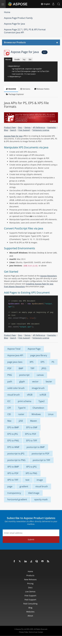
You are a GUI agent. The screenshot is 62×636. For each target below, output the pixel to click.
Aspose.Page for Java (14, 23)
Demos (27, 127)
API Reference (39, 127)
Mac (9, 420)
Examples (51, 127)
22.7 (44, 52)
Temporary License (40, 130)
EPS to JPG (12, 433)
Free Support (24, 130)
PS (53, 361)
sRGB (29, 394)
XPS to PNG (31, 473)
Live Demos (30, 591)
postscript (24, 374)
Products (30, 575)
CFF (9, 407)
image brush (38, 388)
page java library (38, 355)
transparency (14, 493)
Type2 (42, 401)
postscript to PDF (40, 453)
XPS (31, 361)
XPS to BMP (13, 466)
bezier (49, 381)
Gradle (17, 59)
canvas (40, 374)
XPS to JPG (31, 466)
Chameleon (38, 407)
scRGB (43, 394)
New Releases (30, 579)
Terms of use (33, 632)
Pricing (30, 583)
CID (9, 414)
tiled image (33, 493)
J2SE (21, 420)
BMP (21, 368)
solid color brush (16, 388)
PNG (9, 374)
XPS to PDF (12, 473)
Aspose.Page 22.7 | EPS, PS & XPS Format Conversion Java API (25, 31)
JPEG (44, 368)
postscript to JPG (15, 453)
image (40, 479)
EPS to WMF (13, 447)
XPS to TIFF (12, 479)
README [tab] (11, 89)
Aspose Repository (48, 275)
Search (13, 130)
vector (35, 381)
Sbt (30, 59)
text (27, 479)
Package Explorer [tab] (15, 94)
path (9, 381)
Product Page (10, 127)
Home (7, 12)
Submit (31, 539)
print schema (24, 401)
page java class (14, 361)
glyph (22, 381)
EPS (42, 361)
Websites (30, 611)
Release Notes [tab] (41, 89)
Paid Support (30, 599)
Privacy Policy (23, 632)
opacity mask (41, 499)
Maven (8, 59)
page (9, 486)
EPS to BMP (13, 427)
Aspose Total (13, 348)
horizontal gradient (17, 499)
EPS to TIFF (31, 440)
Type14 (21, 407)
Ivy (24, 59)
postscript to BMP (36, 447)
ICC (9, 401)
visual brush (13, 394)
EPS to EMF (31, 427)
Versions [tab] (25, 89)
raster (21, 414)
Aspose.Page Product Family (18, 18)
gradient (24, 486)
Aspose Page (34, 348)
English (45, 4)
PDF (9, 368)
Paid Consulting (30, 603)
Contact (40, 632)
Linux (50, 414)
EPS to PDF (30, 433)
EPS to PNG (13, 440)
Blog (6, 130)
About (30, 615)
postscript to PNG (16, 460)
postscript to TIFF (41, 460)
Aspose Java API (15, 355)
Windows (36, 414)
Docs (20, 127)
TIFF (32, 368)
